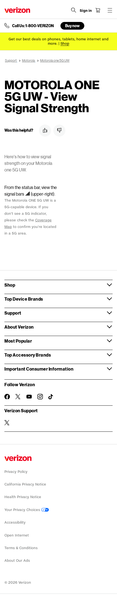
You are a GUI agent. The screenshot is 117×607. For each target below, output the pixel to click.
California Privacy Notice (25, 484)
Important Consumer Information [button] (38, 368)
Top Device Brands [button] (23, 298)
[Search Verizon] (74, 10)
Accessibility (15, 522)
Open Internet (16, 535)
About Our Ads (17, 560)
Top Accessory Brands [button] (27, 354)
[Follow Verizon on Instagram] (40, 396)
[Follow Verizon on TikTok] (51, 397)
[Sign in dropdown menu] (86, 10)
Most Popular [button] (18, 340)
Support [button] (12, 312)
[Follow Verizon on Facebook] (7, 396)
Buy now (72, 25)
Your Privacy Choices (26, 510)
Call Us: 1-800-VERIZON (33, 26)
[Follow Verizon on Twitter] (18, 396)
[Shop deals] (64, 43)
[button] (45, 131)
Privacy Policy (15, 472)
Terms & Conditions (21, 548)
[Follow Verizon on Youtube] (29, 396)
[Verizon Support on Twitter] (7, 422)
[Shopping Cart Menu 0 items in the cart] (98, 10)
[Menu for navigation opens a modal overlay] (110, 10)
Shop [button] (9, 284)
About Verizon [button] (19, 326)
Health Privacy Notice (22, 497)
